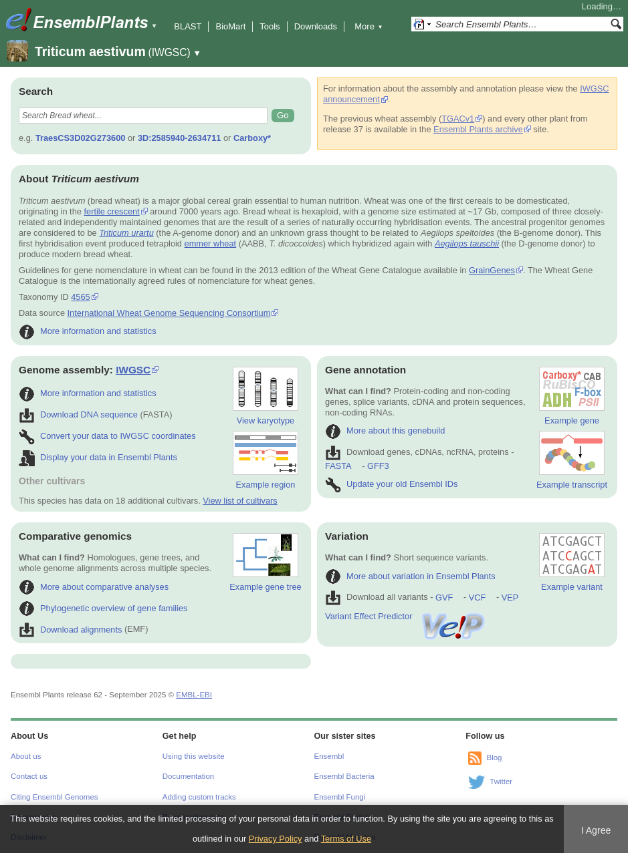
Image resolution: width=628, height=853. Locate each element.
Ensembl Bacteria (344, 776)
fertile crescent (111, 211)
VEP (510, 597)
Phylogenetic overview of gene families (103, 608)
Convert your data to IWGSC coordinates (107, 436)
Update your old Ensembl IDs (391, 484)
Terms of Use (346, 839)
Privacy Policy (275, 839)
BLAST (187, 26)
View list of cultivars (240, 501)
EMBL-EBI (194, 695)
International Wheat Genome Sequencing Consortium (169, 313)
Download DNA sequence (78, 414)
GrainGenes (492, 270)
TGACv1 (457, 119)
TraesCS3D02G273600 (80, 138)
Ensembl (329, 756)
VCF (477, 597)
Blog (494, 757)
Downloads (315, 26)
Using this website (194, 756)
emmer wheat (211, 243)
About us (26, 756)
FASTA (338, 466)
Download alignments (70, 630)
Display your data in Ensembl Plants (98, 457)
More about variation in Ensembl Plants (410, 576)
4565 (80, 297)
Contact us (29, 776)
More (368, 26)
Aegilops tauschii (467, 243)
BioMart (230, 26)
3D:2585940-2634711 (179, 138)
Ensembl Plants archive (478, 129)
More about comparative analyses (94, 587)
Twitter (501, 782)
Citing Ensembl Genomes (54, 797)
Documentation (188, 776)
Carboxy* (252, 138)
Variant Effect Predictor (406, 616)
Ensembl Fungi (340, 797)
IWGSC (133, 369)
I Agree (596, 830)
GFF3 (378, 466)
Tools (269, 26)
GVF (444, 597)
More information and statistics (87, 331)
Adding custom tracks (199, 797)
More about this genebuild (385, 430)
